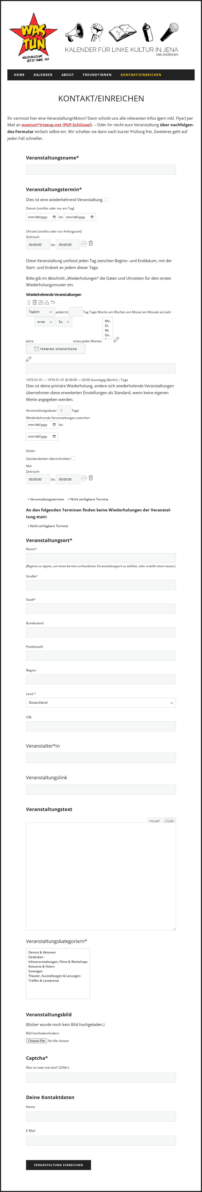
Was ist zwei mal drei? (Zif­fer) (47, 1067)
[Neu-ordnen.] (28, 302)
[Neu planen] (116, 339)
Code (169, 821)
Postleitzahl (34, 647)
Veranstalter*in (43, 746)
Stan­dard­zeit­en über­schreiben (50, 458)
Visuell (154, 821)
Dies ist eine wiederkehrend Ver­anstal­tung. (67, 199)
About (68, 75)
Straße (32, 576)
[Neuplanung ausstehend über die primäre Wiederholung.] (46, 302)
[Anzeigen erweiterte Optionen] (40, 302)
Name (31, 549)
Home (19, 75)
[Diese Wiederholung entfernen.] (34, 302)
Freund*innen (97, 75)
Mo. (107, 321)
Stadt (31, 599)
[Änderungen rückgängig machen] (52, 302)
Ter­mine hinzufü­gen (55, 348)
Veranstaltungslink (46, 778)
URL (29, 717)
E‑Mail (30, 1130)
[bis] (80, 217)
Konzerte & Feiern (58, 966)
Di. (107, 325)
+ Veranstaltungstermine (46, 499)
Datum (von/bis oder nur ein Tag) (50, 208)
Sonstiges (58, 971)
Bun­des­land (34, 623)
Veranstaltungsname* (52, 157)
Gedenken (58, 957)
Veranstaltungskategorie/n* (56, 941)
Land (31, 694)
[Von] (42, 217)
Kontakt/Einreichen (141, 75)
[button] (84, 244)
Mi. (107, 330)
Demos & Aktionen (58, 952)
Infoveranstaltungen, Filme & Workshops (58, 961)
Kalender (43, 75)
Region (31, 670)
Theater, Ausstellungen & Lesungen (58, 976)
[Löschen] (90, 243)
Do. (107, 335)
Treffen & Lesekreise (58, 980)
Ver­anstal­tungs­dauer (41, 410)
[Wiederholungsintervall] (75, 312)
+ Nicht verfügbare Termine (88, 499)
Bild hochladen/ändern (42, 1033)
